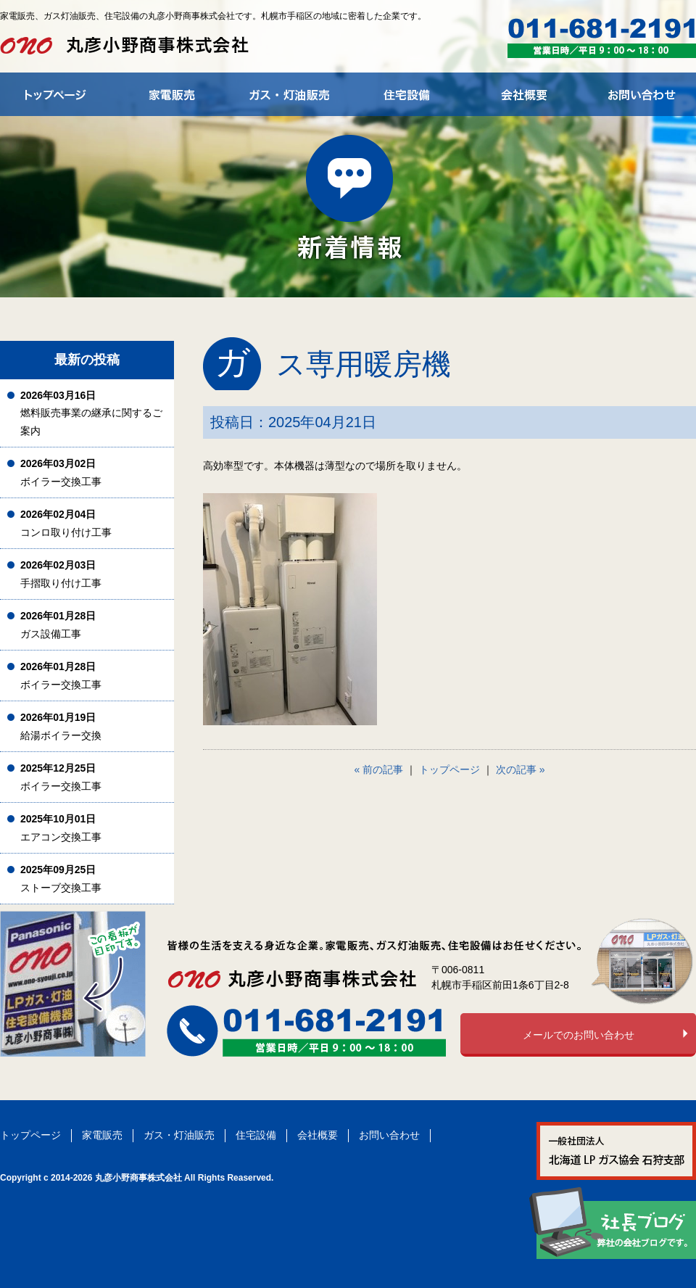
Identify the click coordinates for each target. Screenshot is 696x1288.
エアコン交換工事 (61, 828)
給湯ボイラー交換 (61, 726)
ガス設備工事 (58, 625)
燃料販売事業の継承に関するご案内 (91, 413)
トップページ (449, 769)
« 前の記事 (379, 769)
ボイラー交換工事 (61, 472)
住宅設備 (256, 1135)
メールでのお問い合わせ (578, 1035)
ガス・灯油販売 (179, 1135)
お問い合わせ (389, 1135)
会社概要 (317, 1135)
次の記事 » (520, 769)
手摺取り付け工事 (61, 574)
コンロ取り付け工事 (66, 523)
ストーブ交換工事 (61, 878)
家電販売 (102, 1135)
